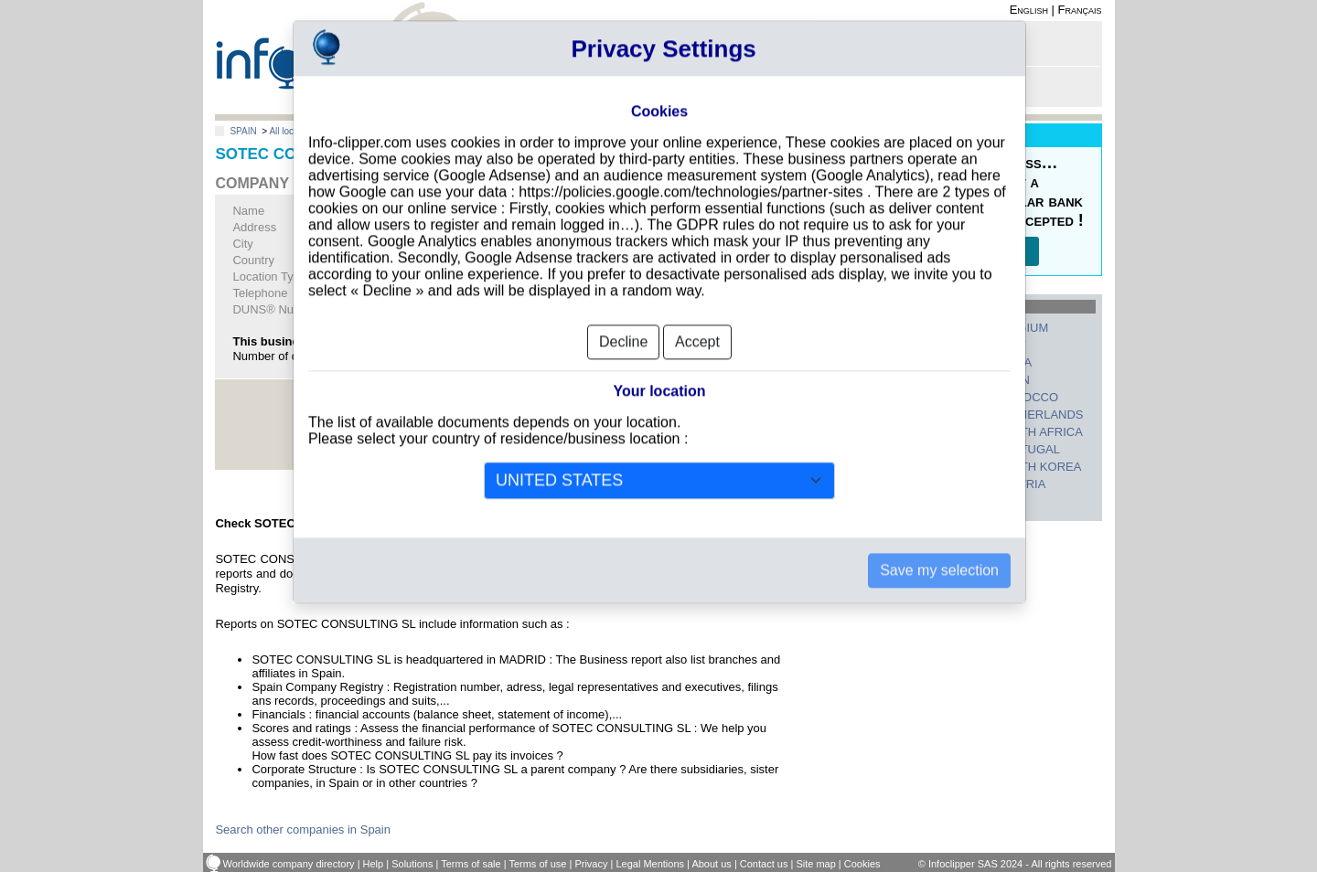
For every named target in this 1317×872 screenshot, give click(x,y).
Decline (623, 313)
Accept (697, 313)
